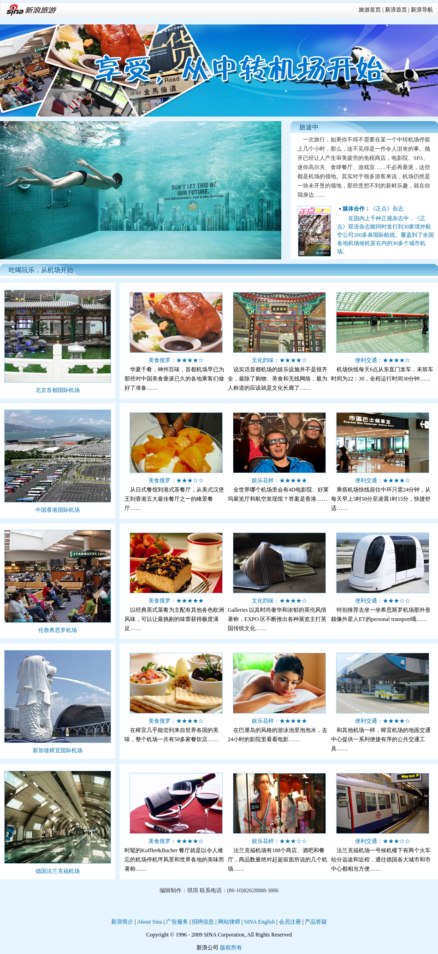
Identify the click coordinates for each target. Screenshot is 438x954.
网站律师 (229, 922)
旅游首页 (370, 9)
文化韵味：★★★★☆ (279, 360)
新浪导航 (422, 9)
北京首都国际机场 (58, 390)
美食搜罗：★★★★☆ (176, 360)
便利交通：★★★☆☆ (382, 600)
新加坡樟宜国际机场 (58, 750)
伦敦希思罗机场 (57, 630)
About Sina (149, 922)
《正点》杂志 (373, 208)
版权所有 (231, 947)
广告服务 (177, 922)
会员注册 (290, 922)
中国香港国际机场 (58, 510)
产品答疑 (316, 922)
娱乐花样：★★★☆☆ (279, 841)
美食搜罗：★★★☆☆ (176, 480)
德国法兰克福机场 (58, 871)
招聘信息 (203, 922)
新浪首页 (396, 9)
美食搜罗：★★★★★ (176, 600)
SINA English (259, 922)
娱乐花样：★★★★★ (279, 480)
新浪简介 (122, 922)
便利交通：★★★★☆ (382, 360)
